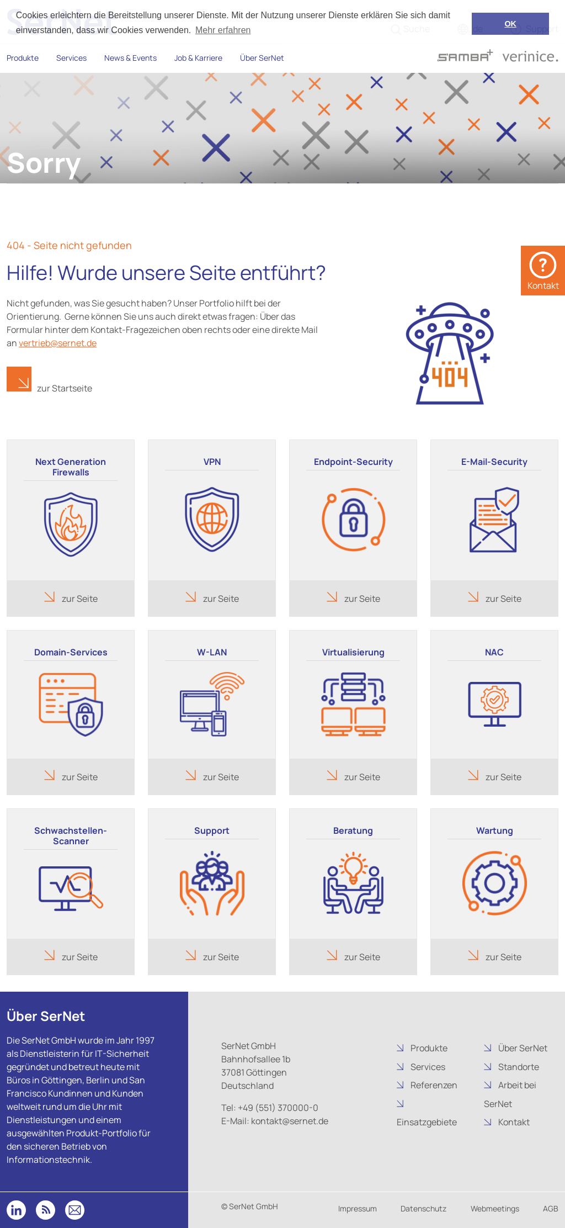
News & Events (130, 57)
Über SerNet (262, 57)
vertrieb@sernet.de (58, 343)
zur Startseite (64, 388)
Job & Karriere (198, 57)
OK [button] (510, 23)
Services (71, 57)
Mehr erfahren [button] (223, 30)
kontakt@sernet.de (288, 1121)
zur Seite (79, 598)
